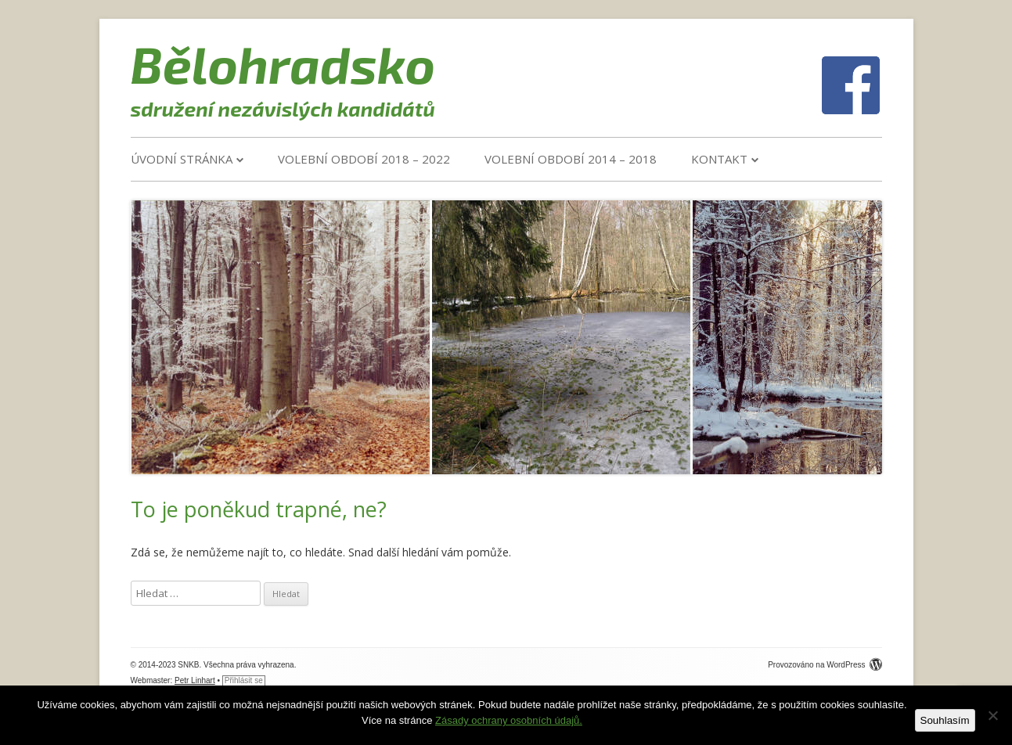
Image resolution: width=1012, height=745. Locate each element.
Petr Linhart (195, 680)
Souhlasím (945, 720)
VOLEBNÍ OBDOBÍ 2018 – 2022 (364, 159)
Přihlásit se (244, 680)
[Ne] (992, 715)
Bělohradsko (283, 63)
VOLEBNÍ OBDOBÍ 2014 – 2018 (570, 159)
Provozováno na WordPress (824, 664)
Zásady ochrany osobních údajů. (508, 720)
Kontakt (719, 159)
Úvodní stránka (181, 159)
